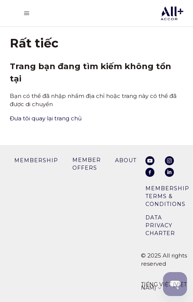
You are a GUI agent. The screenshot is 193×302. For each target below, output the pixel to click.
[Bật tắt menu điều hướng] (26, 13)
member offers (86, 164)
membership (36, 160)
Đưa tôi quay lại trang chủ (46, 118)
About (125, 160)
